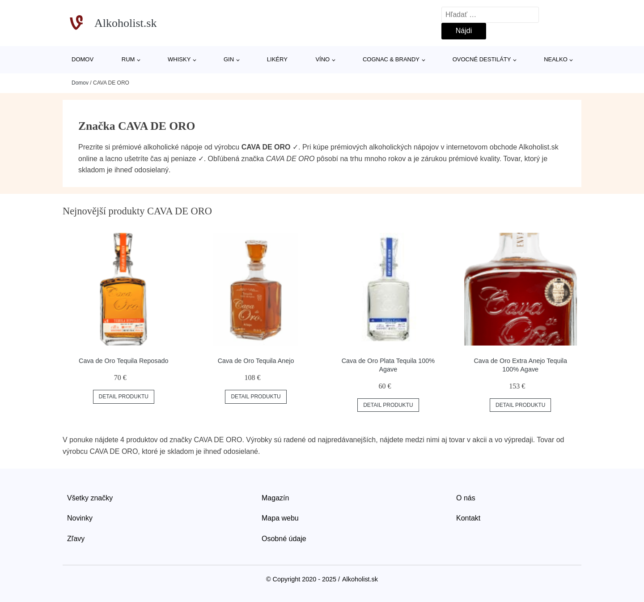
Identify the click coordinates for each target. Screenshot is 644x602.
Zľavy (76, 538)
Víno (322, 59)
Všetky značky (90, 498)
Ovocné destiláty (482, 59)
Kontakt (468, 518)
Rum (128, 59)
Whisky (179, 59)
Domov (82, 59)
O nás (465, 498)
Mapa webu (280, 518)
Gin (229, 59)
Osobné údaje (284, 538)
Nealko (556, 59)
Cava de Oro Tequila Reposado (124, 360)
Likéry (277, 59)
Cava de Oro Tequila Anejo (256, 360)
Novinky (80, 518)
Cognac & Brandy (391, 59)
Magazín (275, 498)
